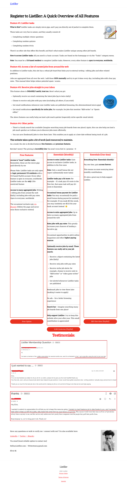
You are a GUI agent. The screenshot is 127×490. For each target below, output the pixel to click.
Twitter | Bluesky (27, 436)
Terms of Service (63, 477)
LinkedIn (13, 436)
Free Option (26, 321)
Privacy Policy (63, 473)
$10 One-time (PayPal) (100, 321)
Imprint (63, 481)
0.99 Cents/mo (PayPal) (63, 329)
